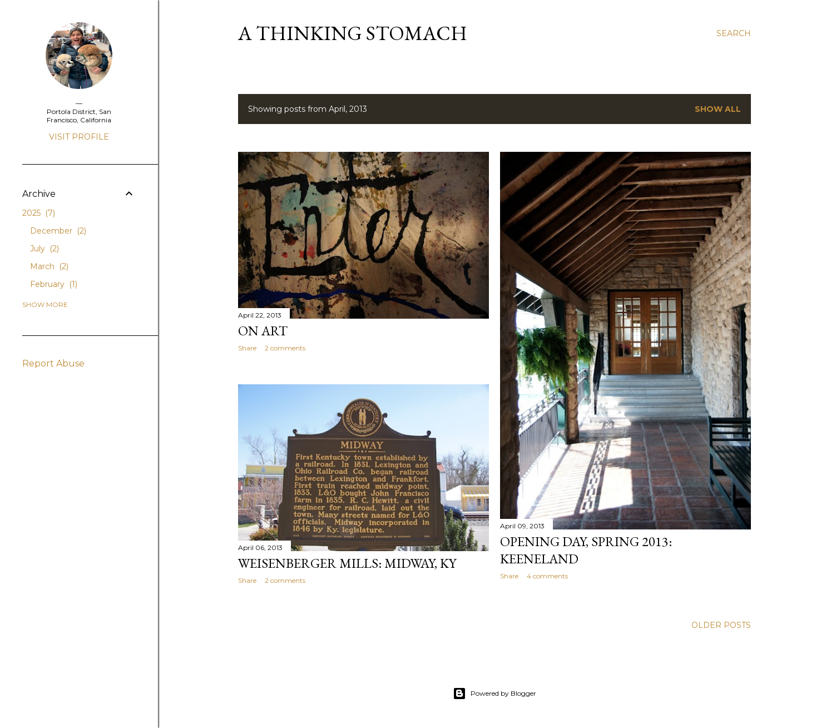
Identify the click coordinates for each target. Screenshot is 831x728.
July (44, 249)
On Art (263, 330)
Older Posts (721, 625)
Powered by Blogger (494, 693)
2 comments (285, 348)
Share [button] (247, 348)
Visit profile (79, 137)
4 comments (547, 576)
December (58, 231)
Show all (718, 109)
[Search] (733, 33)
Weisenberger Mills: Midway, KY (347, 563)
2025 (38, 213)
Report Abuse (53, 363)
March (49, 266)
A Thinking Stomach (352, 33)
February (53, 284)
